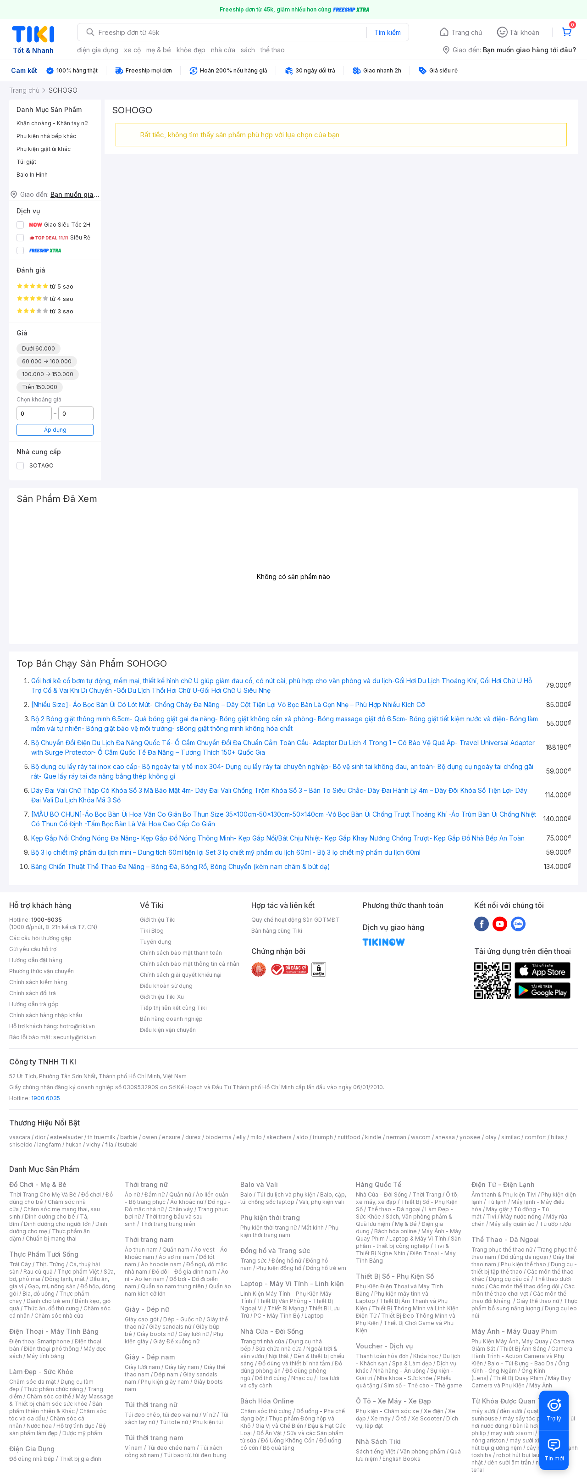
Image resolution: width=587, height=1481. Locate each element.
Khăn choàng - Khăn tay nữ (52, 123)
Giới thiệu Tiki (158, 919)
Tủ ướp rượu (555, 1223)
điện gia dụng (97, 50)
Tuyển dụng (156, 941)
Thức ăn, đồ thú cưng (51, 1308)
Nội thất (279, 1356)
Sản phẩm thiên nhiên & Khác (55, 1407)
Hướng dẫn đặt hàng (35, 960)
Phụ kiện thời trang (270, 1217)
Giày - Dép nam (150, 1357)
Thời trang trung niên (167, 1223)
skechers (279, 1137)
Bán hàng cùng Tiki (276, 930)
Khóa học (425, 1356)
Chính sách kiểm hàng (38, 982)
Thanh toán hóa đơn (382, 1356)
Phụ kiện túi (208, 1422)
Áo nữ (132, 1194)
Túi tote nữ (174, 1422)
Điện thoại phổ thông (51, 1348)
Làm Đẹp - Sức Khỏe (41, 1371)
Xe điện (433, 1411)
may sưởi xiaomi (512, 1433)
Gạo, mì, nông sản (52, 1286)
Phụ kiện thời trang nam (289, 1231)
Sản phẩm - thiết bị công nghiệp (408, 1242)
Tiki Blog (152, 930)
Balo (246, 1194)
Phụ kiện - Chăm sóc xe (387, 1411)
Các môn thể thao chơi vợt (523, 1290)
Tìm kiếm (387, 32)
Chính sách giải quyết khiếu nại (181, 974)
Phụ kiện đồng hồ (278, 1267)
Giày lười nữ (193, 1334)
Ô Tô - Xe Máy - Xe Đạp (393, 1401)
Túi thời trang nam (154, 1438)
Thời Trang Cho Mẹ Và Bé (43, 1194)
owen (149, 1137)
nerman (396, 1137)
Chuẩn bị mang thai (51, 1238)
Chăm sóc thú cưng (266, 1411)
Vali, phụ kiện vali (321, 1201)
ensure (171, 1137)
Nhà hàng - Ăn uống (399, 1370)
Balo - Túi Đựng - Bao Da (520, 1363)
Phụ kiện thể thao (523, 1264)
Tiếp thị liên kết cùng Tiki (173, 1007)
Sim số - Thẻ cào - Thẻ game (423, 1385)
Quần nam (175, 1249)
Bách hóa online (395, 1231)
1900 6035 (45, 1098)
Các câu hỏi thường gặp (40, 938)
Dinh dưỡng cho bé (50, 1216)
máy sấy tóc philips (528, 1418)
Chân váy (180, 1209)
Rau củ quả (38, 1271)
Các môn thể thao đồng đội (524, 1286)
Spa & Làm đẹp (412, 1363)
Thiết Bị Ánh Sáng (523, 1348)
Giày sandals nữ (170, 1326)
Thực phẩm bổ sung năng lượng (524, 1304)
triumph (323, 1137)
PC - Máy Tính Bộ (277, 1315)
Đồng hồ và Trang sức (275, 1250)
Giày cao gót (142, 1319)
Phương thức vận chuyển (41, 971)
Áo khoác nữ (186, 1201)
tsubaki (128, 1144)
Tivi (491, 1216)
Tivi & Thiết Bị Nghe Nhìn (402, 1249)
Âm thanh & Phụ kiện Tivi (504, 1194)
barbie (129, 1137)
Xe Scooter (426, 1418)
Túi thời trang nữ (151, 1405)
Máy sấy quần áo (512, 1223)
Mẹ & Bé (406, 1223)
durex (193, 1137)
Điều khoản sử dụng (166, 985)
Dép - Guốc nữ (182, 1319)
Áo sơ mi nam (176, 1256)
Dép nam (166, 1374)
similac (510, 1137)
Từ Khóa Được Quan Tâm (511, 1401)
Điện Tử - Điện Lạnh (503, 1184)
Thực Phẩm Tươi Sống (43, 1254)
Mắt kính (312, 1227)
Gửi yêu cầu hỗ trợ (32, 949)
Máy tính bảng (45, 1356)
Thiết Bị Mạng (285, 1308)
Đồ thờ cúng (271, 1378)
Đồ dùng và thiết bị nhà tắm (294, 1363)
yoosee (470, 1137)
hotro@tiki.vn (77, 1026)
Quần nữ (180, 1194)
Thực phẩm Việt (78, 1271)
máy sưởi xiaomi (531, 1440)
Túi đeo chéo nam (171, 1447)
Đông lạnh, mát (65, 1278)
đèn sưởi (511, 1411)
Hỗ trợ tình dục (75, 1425)
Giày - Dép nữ (147, 1309)
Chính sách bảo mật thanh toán (181, 952)
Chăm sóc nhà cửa (58, 1315)
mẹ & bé (158, 50)
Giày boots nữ (155, 1334)
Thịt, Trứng (50, 1264)
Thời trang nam (149, 1239)
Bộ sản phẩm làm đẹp (57, 1429)
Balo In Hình (32, 174)
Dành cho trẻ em (48, 1300)
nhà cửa (223, 50)
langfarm (49, 1144)
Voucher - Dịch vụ (384, 1346)
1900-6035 (46, 919)
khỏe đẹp (191, 50)
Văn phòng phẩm (422, 1451)
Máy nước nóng (521, 1216)
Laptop (314, 1315)
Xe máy (381, 1418)
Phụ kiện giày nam (165, 1381)
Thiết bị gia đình (80, 1458)
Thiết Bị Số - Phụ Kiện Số (395, 1276)
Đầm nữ (154, 1194)
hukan (74, 1144)
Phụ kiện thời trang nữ (268, 1227)
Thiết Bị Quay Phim (518, 1378)
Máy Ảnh (540, 1385)
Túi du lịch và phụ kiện (286, 1194)
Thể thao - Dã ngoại (394, 1209)
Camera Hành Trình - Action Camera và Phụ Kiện (521, 1356)
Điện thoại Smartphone (39, 1341)
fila (109, 1144)
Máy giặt (497, 1209)
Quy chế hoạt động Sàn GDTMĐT (295, 919)
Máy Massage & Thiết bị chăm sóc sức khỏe (61, 1400)
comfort (535, 1137)
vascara (19, 1137)
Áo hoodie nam (161, 1264)
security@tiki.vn (74, 1037)
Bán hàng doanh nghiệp (171, 1018)
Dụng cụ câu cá (509, 1278)
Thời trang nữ (146, 1184)
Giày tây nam (182, 1367)
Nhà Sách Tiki (378, 1441)
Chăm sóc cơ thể (49, 1396)
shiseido (21, 1144)
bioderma (218, 1137)
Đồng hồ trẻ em (326, 1267)
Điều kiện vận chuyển (168, 1029)
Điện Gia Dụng (32, 1449)
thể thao (272, 50)
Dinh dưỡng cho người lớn (57, 1223)
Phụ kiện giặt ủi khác (44, 148)
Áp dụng (55, 429)
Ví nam (134, 1447)
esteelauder (66, 1137)
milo (256, 1137)
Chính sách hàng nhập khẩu (45, 1015)
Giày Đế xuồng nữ (176, 1341)
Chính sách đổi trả (32, 993)
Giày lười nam (142, 1367)
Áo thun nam (141, 1249)
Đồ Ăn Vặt (269, 1433)
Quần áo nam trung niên (172, 1286)
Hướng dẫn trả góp (34, 1004)
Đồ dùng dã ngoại (524, 1256)
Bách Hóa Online (267, 1401)
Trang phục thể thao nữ (501, 1249)
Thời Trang (426, 1194)
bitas (557, 1137)
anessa (445, 1137)
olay (491, 1137)
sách (248, 50)
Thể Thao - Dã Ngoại (505, 1239)
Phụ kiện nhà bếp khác (46, 136)
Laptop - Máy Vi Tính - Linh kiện (292, 1283)
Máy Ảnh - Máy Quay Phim (514, 1331)
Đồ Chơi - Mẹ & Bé (37, 1184)
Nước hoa (39, 1425)
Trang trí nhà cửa (262, 1341)
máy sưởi (483, 1411)
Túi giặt (26, 161)
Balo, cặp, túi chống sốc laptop (293, 1198)
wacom (421, 1137)
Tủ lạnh (497, 1201)
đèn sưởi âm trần (509, 1462)
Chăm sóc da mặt (32, 1381)
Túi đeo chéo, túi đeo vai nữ (161, 1414)
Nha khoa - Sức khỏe (404, 1378)
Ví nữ (209, 1414)
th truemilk (102, 1137)
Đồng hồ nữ (286, 1260)
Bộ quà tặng (278, 1447)
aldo (302, 1137)
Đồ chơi (91, 1194)
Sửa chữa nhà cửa (278, 1348)
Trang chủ (466, 32)
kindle (373, 1137)
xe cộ (132, 50)
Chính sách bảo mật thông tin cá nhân (189, 963)
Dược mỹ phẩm (82, 1433)
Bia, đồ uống (38, 1293)
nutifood (349, 1137)
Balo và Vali (259, 1184)
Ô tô (401, 1418)
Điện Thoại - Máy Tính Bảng (54, 1331)
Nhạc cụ (302, 1378)
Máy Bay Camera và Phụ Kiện (521, 1382)
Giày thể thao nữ (537, 1300)
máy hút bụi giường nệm (520, 1444)
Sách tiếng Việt (375, 1451)
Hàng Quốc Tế (378, 1184)
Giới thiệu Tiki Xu (162, 996)
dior (40, 1137)
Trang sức (253, 1260)
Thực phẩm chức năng (53, 1389)
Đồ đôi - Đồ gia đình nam (184, 1271)
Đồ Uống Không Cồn (288, 1440)
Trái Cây (20, 1264)
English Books (401, 1458)
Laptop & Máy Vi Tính (417, 1238)
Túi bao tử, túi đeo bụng (195, 1455)
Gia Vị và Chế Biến (279, 1425)
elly (241, 1137)
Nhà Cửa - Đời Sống (271, 1331)
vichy (93, 1144)
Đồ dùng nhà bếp (32, 1458)
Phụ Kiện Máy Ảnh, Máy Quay (509, 1341)
